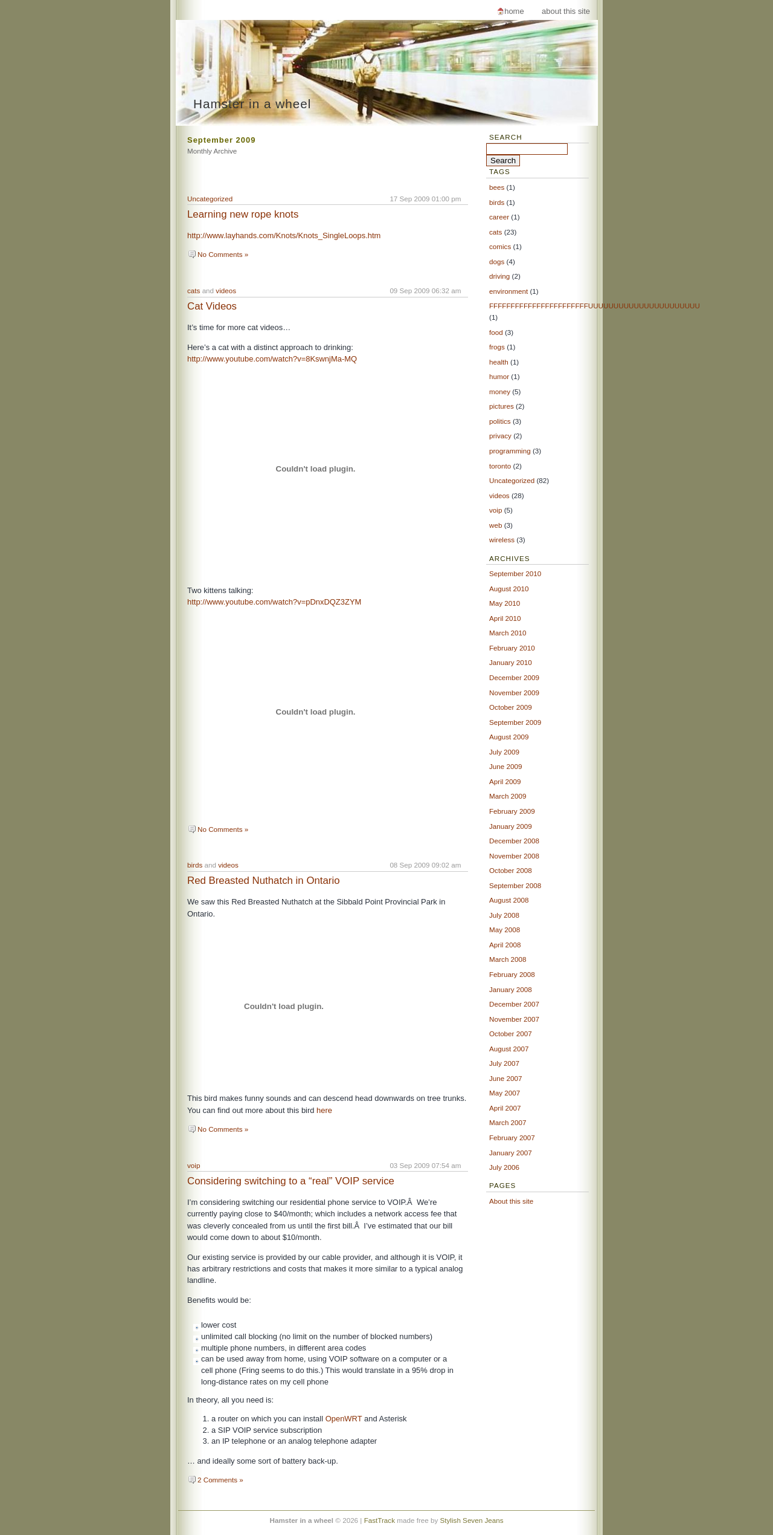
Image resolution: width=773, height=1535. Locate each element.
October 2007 (510, 1033)
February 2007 (512, 1137)
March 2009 (508, 796)
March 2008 (508, 959)
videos (226, 290)
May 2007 (504, 1093)
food (496, 332)
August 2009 (508, 737)
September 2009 (515, 722)
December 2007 (514, 1004)
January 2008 (510, 989)
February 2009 (512, 811)
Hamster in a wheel (252, 104)
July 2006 (504, 1167)
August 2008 (508, 900)
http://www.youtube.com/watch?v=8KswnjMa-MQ (272, 358)
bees (496, 187)
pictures (501, 406)
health (498, 362)
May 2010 (504, 603)
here (324, 1110)
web (495, 525)
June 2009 (505, 766)
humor (499, 376)
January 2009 (510, 826)
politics (500, 421)
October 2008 (510, 870)
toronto (500, 466)
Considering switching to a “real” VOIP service (290, 1181)
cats (193, 290)
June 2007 (505, 1078)
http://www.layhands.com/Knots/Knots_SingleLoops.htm (283, 235)
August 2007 (508, 1049)
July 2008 (504, 915)
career (499, 217)
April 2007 (505, 1108)
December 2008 (514, 841)
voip (193, 1165)
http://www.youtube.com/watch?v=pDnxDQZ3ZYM (274, 601)
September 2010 (515, 573)
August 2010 (508, 588)
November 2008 (514, 856)
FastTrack (379, 1520)
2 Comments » (220, 1480)
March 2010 (508, 633)
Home (514, 11)
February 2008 (512, 974)
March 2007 (508, 1122)
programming (510, 451)
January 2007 (510, 1153)
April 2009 (505, 781)
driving (499, 276)
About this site (566, 11)
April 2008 (505, 945)
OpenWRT (344, 1418)
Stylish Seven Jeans (472, 1520)
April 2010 (505, 618)
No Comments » (222, 254)
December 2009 (514, 677)
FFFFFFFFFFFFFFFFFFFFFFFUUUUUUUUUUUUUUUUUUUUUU (594, 306)
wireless (502, 540)
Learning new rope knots (242, 214)
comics (500, 246)
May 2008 (504, 929)
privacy (500, 436)
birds (194, 865)
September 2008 (515, 885)
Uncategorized (210, 199)
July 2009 (504, 752)
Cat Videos (212, 306)
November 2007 (514, 1019)
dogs (496, 261)
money (499, 391)
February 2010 (512, 648)
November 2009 (514, 692)
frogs (497, 347)
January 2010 (510, 662)
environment (508, 291)
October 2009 (510, 707)
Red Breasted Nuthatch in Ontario (263, 880)
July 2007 (504, 1063)
